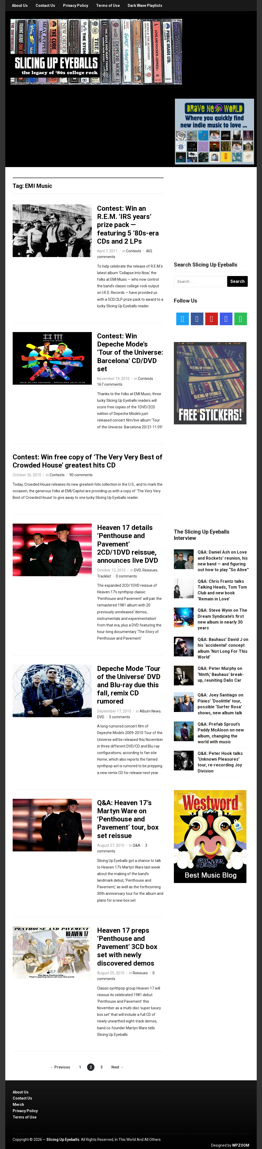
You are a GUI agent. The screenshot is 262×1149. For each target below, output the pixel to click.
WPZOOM (240, 1145)
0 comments (126, 576)
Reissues (150, 570)
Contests (133, 251)
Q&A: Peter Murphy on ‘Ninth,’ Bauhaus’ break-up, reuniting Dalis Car (221, 674)
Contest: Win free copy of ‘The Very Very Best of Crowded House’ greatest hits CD (88, 461)
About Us (20, 5)
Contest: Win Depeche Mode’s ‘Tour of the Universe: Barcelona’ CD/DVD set (130, 352)
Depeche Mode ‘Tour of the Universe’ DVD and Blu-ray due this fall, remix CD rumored (128, 685)
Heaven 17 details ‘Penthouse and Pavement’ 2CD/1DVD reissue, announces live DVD (127, 544)
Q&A (136, 845)
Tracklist (104, 576)
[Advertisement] (213, 208)
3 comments (119, 717)
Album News (150, 711)
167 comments (109, 384)
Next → (117, 1067)
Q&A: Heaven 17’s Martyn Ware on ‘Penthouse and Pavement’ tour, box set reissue (128, 819)
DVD (137, 570)
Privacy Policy (75, 5)
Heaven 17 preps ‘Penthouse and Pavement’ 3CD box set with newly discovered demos (127, 946)
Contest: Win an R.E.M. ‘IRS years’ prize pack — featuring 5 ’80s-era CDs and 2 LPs (128, 224)
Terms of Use (108, 5)
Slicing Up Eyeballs (62, 1139)
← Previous (60, 1067)
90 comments (81, 475)
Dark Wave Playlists (145, 5)
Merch (18, 1104)
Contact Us (45, 5)
